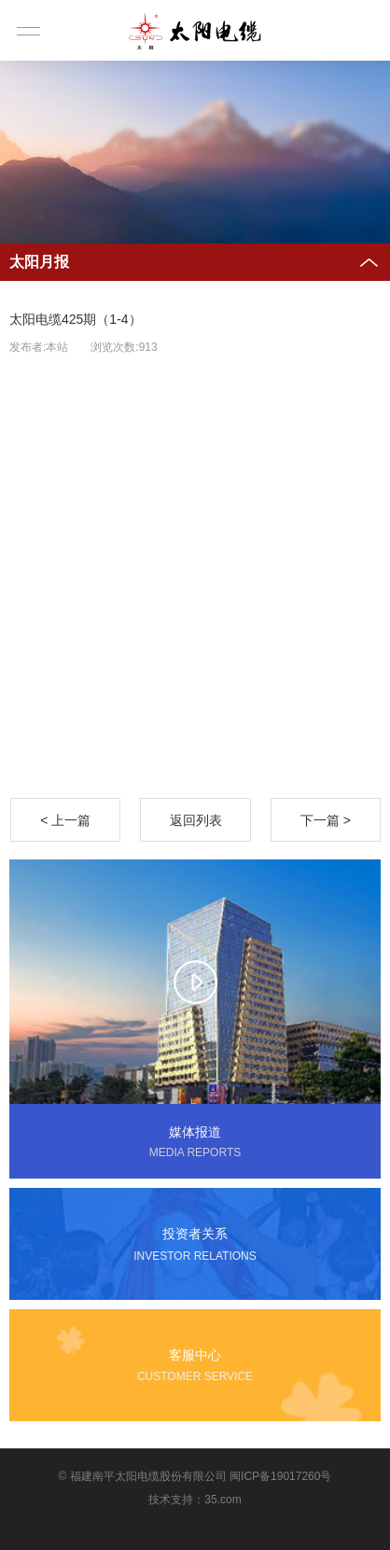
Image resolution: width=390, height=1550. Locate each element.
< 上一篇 (65, 820)
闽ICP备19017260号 (280, 1476)
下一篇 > (325, 820)
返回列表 (196, 820)
